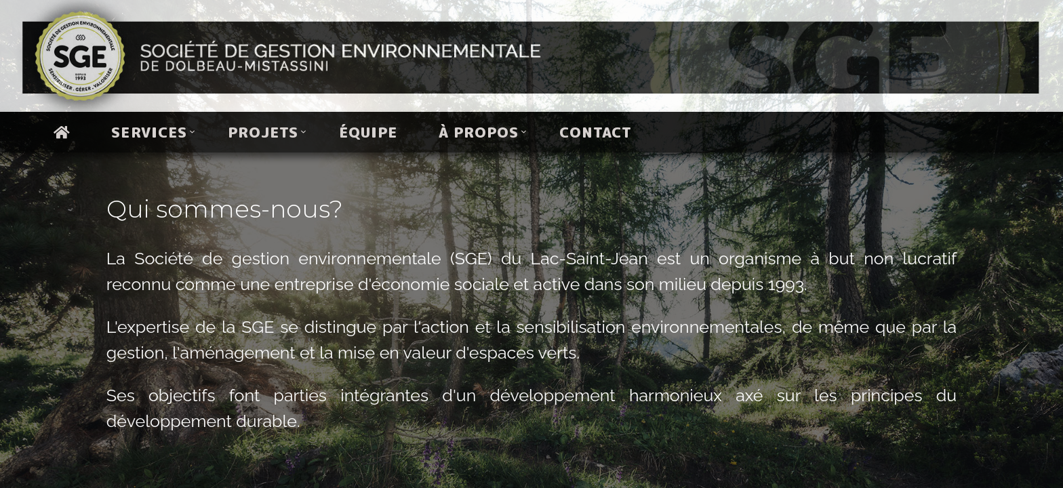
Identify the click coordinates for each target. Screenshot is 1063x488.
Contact (595, 132)
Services (148, 132)
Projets (263, 132)
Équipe (368, 132)
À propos (479, 132)
